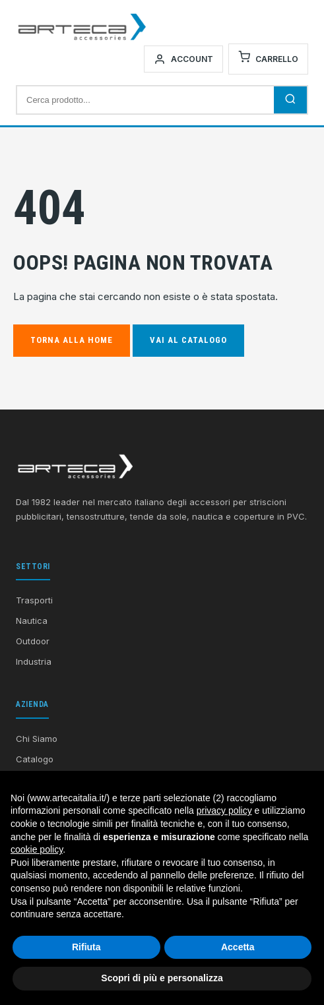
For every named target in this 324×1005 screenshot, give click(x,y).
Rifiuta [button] (86, 947)
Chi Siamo (36, 738)
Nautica (32, 620)
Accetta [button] (238, 947)
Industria (33, 661)
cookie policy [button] (37, 849)
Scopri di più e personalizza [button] (161, 978)
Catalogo (34, 759)
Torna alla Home (71, 340)
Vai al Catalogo (188, 340)
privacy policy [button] (224, 810)
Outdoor (32, 641)
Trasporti (34, 600)
